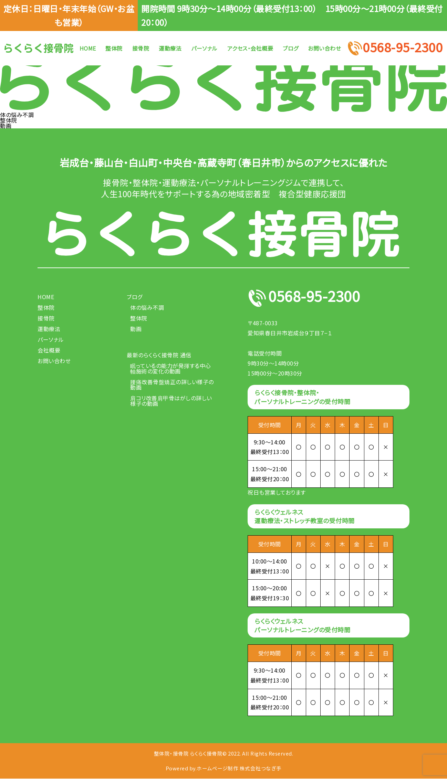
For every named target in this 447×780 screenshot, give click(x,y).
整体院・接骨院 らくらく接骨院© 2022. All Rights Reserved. (224, 754)
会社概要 (49, 350)
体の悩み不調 (17, 114)
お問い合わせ (324, 48)
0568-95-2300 (403, 48)
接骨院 (140, 48)
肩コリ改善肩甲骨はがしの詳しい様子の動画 (171, 400)
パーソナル (204, 48)
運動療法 (170, 48)
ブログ (291, 48)
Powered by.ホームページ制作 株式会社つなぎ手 (223, 769)
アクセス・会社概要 (250, 48)
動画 (5, 125)
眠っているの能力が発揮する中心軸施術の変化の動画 (170, 368)
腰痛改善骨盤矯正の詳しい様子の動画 (172, 384)
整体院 (114, 48)
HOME (88, 48)
